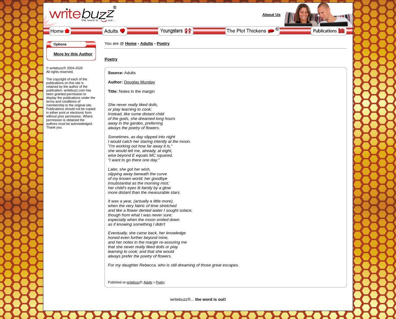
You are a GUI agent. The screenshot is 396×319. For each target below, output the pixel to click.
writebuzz (133, 282)
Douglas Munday (139, 82)
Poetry (160, 282)
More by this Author (73, 54)
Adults (148, 282)
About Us (271, 14)
